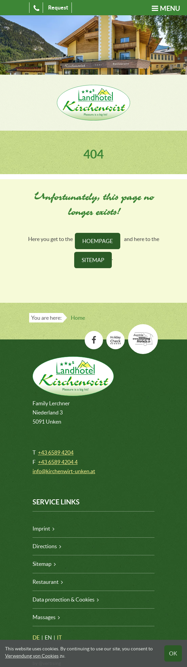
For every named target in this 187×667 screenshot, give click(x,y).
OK (173, 653)
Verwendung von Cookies (32, 656)
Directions (45, 546)
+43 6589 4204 (56, 452)
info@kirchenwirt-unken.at (64, 471)
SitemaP (93, 260)
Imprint (41, 528)
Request (58, 7)
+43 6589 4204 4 (58, 462)
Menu (170, 8)
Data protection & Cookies (64, 599)
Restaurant (46, 582)
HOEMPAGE (97, 241)
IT (59, 637)
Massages (44, 617)
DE (36, 637)
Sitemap (42, 564)
